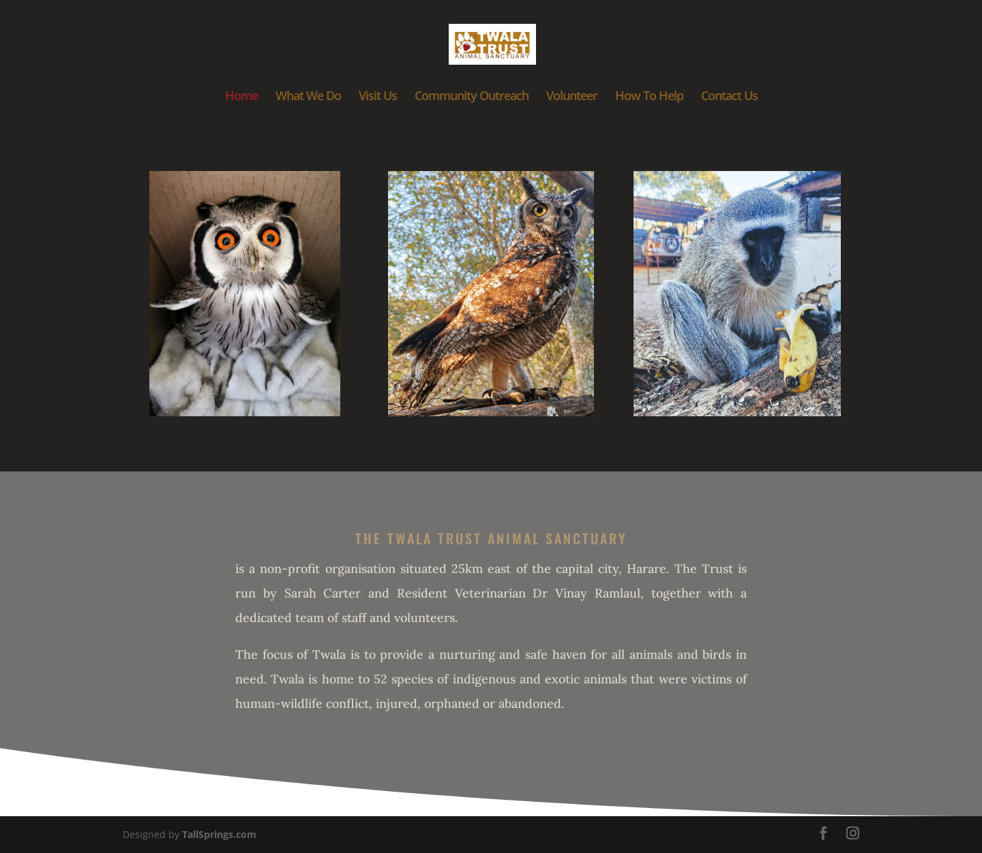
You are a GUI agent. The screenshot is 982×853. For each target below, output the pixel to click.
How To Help (649, 97)
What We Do (308, 97)
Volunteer (571, 97)
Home (241, 97)
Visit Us (378, 97)
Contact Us (729, 97)
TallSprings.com (219, 834)
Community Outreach (472, 97)
